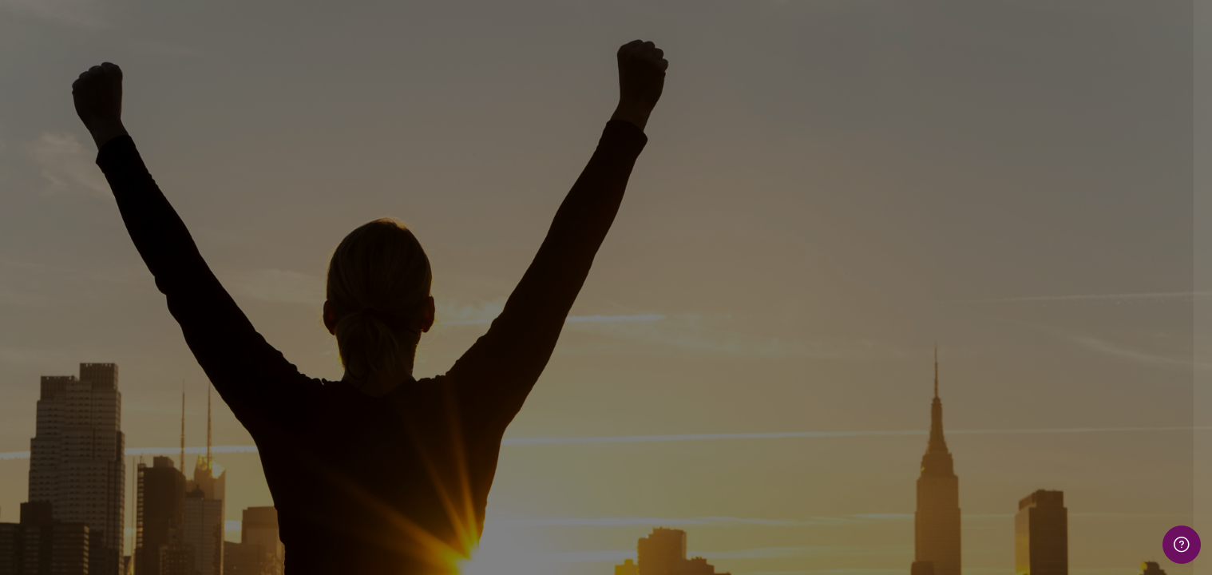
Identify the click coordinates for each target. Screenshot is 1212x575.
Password (926, 317)
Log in (1044, 439)
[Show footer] (1181, 544)
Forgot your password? (1135, 395)
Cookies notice (1043, 541)
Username (927, 237)
